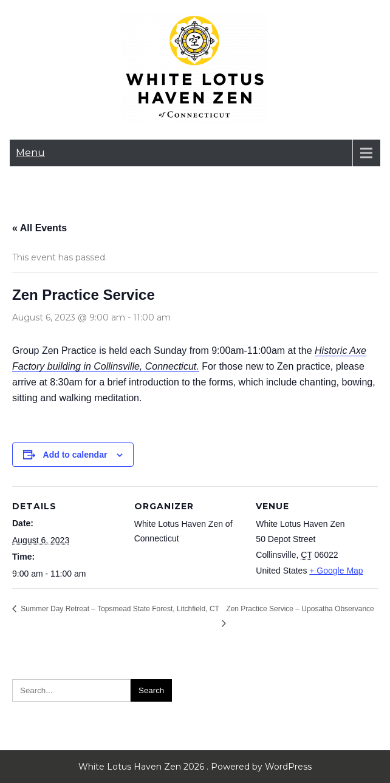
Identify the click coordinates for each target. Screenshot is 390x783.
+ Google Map (336, 570)
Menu (30, 152)
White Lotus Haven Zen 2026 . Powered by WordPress (195, 766)
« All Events (39, 228)
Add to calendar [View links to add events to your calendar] (75, 454)
